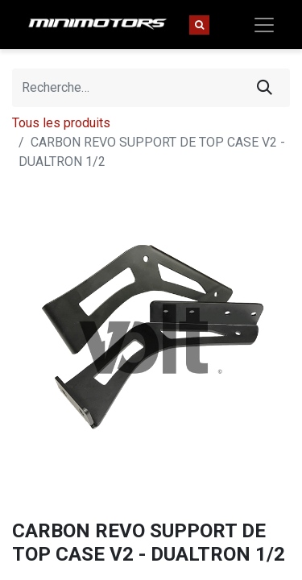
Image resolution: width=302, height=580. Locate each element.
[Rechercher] (264, 87)
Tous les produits (61, 122)
